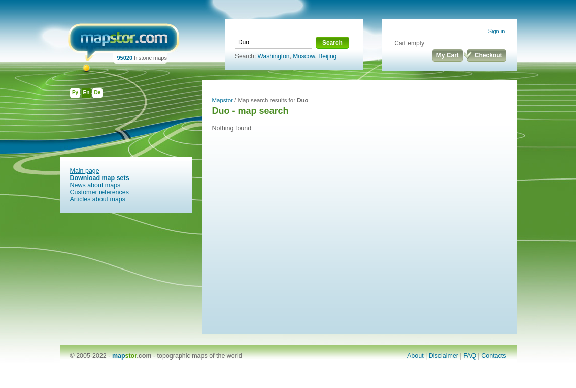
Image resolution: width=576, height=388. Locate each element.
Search (332, 42)
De (97, 92)
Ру (75, 92)
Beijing (327, 56)
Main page (84, 170)
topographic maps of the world (199, 356)
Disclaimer (443, 356)
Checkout (488, 55)
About (415, 356)
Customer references (99, 192)
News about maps (95, 185)
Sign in (496, 31)
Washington (274, 56)
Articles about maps (98, 199)
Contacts (493, 356)
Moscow (304, 56)
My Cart (447, 55)
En (86, 92)
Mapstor (222, 100)
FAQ (469, 356)
